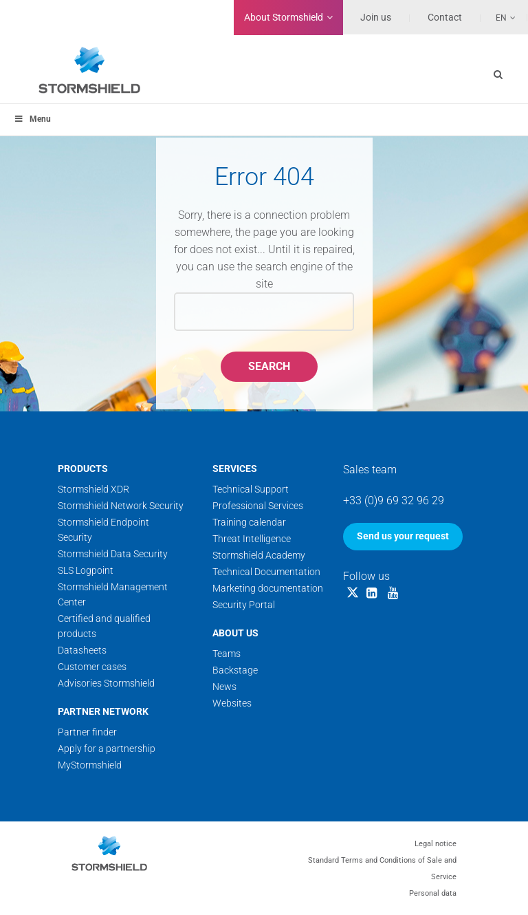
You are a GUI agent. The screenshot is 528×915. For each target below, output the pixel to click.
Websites (232, 703)
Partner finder (87, 732)
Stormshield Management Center (113, 594)
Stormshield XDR (93, 489)
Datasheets (82, 650)
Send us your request (403, 535)
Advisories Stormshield (106, 683)
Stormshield (283, 17)
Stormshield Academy (258, 555)
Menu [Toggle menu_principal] (32, 119)
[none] (498, 17)
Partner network (103, 711)
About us (235, 632)
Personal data (432, 893)
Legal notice (435, 843)
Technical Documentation (266, 571)
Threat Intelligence (251, 538)
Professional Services (257, 505)
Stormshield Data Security (113, 553)
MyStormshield (90, 765)
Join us (375, 17)
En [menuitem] (501, 18)
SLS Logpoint (85, 570)
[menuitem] (498, 17)
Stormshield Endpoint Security (103, 530)
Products (83, 468)
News (224, 686)
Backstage (235, 670)
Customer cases (92, 666)
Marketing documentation (267, 588)
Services (234, 468)
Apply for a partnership (106, 748)
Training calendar (249, 522)
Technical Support (250, 489)
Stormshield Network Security (121, 505)
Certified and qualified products (104, 626)
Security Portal (243, 604)
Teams (226, 653)
